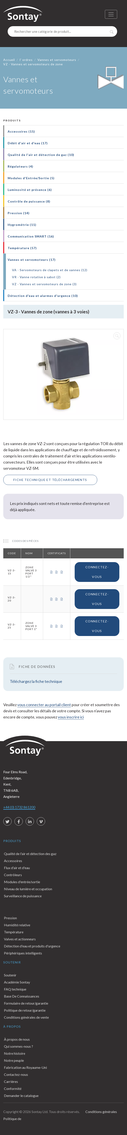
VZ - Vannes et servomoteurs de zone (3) (44, 284)
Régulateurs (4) (20, 166)
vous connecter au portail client (44, 704)
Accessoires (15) (21, 131)
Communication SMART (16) (31, 236)
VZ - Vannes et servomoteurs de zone (33, 64)
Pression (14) (19, 213)
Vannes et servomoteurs (56, 60)
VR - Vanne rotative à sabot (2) (36, 277)
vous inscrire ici (71, 717)
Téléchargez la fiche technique (36, 681)
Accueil (9, 60)
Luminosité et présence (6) (30, 190)
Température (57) (22, 248)
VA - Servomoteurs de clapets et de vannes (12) (49, 270)
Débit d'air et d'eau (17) (28, 143)
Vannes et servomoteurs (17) (32, 259)
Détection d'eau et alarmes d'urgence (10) (43, 296)
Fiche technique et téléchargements (50, 480)
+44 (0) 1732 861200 (19, 807)
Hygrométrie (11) (22, 225)
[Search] (62, 31)
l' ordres (26, 60)
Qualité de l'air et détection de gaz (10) (41, 155)
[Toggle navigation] (111, 14)
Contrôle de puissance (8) (29, 201)
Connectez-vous (97, 572)
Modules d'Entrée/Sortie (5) (31, 178)
